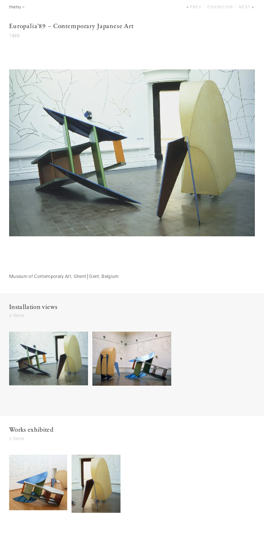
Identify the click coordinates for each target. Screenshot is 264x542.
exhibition (220, 7)
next (244, 7)
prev (196, 7)
